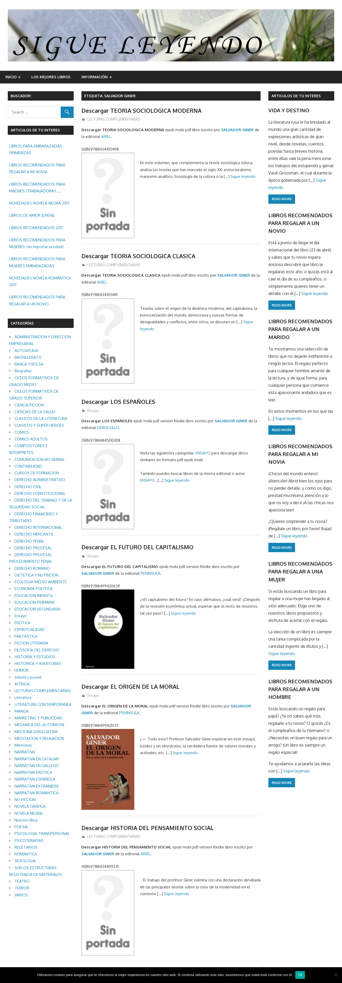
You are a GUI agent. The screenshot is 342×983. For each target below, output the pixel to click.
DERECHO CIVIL (28, 486)
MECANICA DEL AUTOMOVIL (40, 724)
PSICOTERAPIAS (29, 840)
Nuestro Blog (26, 820)
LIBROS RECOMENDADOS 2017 (36, 227)
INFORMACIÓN (94, 77)
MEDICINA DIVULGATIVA (36, 731)
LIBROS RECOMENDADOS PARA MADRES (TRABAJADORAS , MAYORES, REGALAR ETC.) (37, 188)
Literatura (23, 697)
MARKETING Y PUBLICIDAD (38, 717)
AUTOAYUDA (26, 350)
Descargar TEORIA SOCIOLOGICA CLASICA (139, 255)
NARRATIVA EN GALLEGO (37, 765)
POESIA (21, 826)
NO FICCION (25, 799)
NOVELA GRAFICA (30, 806)
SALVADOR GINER (237, 129)
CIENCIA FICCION (29, 405)
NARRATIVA (25, 751)
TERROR (22, 888)
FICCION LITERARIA (31, 643)
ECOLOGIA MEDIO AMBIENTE (41, 581)
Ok (300, 975)
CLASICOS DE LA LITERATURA (41, 418)
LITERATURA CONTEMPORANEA (43, 704)
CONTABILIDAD (28, 466)
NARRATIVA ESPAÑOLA (35, 779)
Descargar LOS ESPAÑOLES (118, 401)
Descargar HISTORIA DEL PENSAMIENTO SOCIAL (148, 827)
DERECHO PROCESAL (33, 547)
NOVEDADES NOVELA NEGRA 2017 (39, 203)
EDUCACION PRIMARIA (35, 602)
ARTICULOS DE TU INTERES (296, 96)
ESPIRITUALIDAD (30, 629)
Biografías (23, 370)
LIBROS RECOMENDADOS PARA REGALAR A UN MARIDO (300, 329)
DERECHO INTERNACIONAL (38, 527)
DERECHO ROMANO (32, 568)
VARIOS (21, 895)
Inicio (11, 77)
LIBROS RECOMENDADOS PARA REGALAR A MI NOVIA (37, 168)
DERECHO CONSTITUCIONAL (40, 493)
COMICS (22, 432)
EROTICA (23, 622)
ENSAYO (203, 453)
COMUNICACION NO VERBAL (40, 459)
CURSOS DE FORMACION (37, 473)
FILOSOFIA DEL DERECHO (37, 650)
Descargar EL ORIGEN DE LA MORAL (131, 686)
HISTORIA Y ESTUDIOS (35, 656)
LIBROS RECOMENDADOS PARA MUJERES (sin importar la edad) (37, 243)
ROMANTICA (26, 854)
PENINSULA (150, 573)
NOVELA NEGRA (29, 813)
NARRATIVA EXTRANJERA (37, 786)
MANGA (22, 711)
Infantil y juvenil (28, 677)
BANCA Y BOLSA (29, 364)
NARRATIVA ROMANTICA (37, 792)
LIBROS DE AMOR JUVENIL (32, 215)
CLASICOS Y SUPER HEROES (39, 425)
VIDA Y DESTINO (288, 110)
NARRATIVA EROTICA (33, 772)
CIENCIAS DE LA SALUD (35, 411)
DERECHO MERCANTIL (34, 534)
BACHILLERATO (28, 357)
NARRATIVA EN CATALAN (37, 758)
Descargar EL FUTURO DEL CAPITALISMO (138, 547)
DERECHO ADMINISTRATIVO (40, 479)
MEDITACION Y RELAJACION (39, 738)
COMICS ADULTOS (31, 439)
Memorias (23, 745)
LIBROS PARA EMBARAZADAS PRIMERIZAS (35, 149)
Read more (282, 199)
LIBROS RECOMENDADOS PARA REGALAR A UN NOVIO (37, 300)
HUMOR (22, 670)
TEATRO (22, 881)
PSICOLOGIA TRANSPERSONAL (42, 833)
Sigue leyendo (243, 176)
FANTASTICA (26, 636)
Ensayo (93, 410)
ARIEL (106, 136)
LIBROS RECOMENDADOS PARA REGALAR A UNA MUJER (300, 571)
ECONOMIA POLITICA (34, 588)
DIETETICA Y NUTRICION (36, 575)
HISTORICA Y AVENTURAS (38, 663)
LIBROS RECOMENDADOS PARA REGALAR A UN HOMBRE (300, 689)
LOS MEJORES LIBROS (51, 77)
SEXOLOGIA (25, 860)
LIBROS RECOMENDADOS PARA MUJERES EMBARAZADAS (37, 262)
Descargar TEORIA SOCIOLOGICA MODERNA (142, 110)
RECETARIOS (26, 847)
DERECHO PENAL (29, 541)
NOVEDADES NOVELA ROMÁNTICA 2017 (40, 281)
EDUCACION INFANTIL (34, 595)
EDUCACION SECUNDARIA (37, 609)
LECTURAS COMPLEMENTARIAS (113, 119)
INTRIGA (22, 684)
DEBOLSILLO (108, 427)
